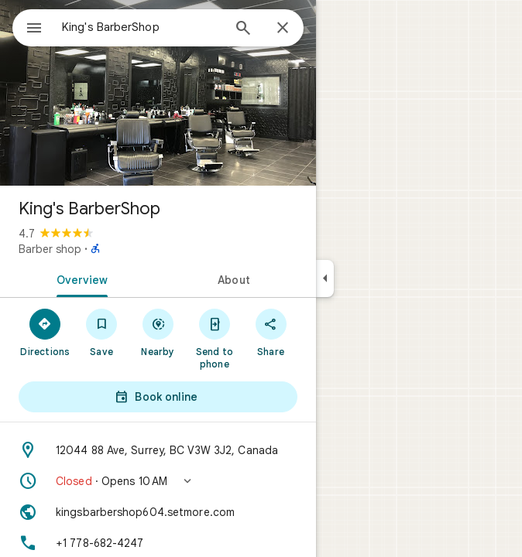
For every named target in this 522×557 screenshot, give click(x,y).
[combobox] (142, 27)
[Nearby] (158, 332)
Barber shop (50, 249)
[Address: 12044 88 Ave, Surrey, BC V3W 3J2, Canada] (158, 450)
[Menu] (34, 29)
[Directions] (45, 332)
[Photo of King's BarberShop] (158, 93)
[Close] (283, 28)
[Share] (270, 332)
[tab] (79, 278)
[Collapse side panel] (325, 278)
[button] (158, 481)
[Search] (243, 29)
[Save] (102, 332)
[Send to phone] (214, 338)
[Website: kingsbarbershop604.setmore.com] (158, 512)
